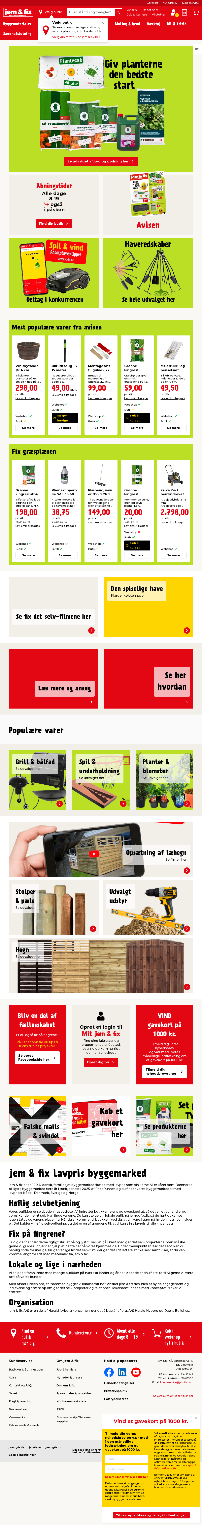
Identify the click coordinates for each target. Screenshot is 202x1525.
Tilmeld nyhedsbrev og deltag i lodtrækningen (151, 1515)
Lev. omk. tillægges (28, 398)
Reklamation (18, 1510)
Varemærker (18, 1518)
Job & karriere (137, 14)
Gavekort (152, 3)
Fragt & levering (20, 1502)
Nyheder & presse (69, 1478)
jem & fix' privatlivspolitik (175, 1467)
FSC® (60, 1510)
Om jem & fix (65, 1486)
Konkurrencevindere (71, 1502)
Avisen (132, 10)
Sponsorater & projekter (73, 1494)
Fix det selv (150, 10)
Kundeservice (190, 3)
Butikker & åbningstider (26, 1470)
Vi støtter (158, 14)
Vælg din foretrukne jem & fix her (76, 37)
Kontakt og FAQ (20, 1486)
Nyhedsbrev (170, 3)
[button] (94, 835)
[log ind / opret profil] (173, 12)
